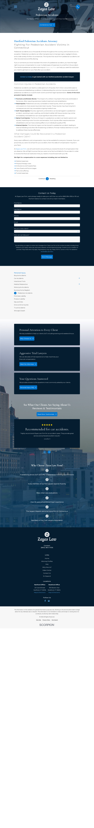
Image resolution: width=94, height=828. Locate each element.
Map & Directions (39, 592)
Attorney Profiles (47, 561)
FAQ (47, 564)
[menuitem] (47, 275)
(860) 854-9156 (47, 547)
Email (16, 222)
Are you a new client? (21, 228)
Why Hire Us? (47, 567)
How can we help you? (21, 235)
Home (47, 558)
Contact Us (47, 573)
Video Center (46, 570)
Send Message (47, 257)
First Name (18, 203)
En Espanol (47, 576)
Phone (16, 216)
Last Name (17, 209)
